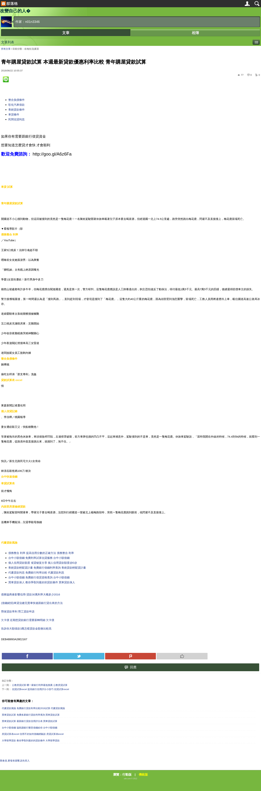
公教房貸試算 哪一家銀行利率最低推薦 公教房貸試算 (39, 685)
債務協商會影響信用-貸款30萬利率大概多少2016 (30, 594)
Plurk (130, 656)
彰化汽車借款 (16, 104)
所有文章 (6, 48)
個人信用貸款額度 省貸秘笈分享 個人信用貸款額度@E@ (42, 562)
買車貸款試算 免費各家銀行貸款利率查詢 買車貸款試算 (31, 714)
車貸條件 (13, 114)
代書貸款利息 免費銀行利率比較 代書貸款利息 (36, 572)
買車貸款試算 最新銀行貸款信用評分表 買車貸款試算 (29, 721)
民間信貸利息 (16, 119)
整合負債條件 (16, 99)
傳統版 (143, 774)
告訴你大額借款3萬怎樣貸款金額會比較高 (26, 628)
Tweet (78, 656)
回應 (130, 667)
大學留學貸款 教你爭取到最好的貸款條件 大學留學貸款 (31, 740)
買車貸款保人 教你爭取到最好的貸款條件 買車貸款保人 (41, 582)
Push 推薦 (182, 656)
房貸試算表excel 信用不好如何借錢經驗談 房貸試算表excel (33, 734)
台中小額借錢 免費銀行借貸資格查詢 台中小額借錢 (39, 577)
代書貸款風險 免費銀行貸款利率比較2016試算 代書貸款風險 (33, 708)
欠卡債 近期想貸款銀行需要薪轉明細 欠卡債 (27, 620)
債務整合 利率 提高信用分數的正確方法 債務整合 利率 (41, 552)
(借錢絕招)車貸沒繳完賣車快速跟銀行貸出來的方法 (32, 602)
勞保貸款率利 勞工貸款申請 (17, 611)
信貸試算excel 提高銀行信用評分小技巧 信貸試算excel (40, 689)
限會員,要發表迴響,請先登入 (15, 760)
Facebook (27, 656)
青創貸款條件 (16, 109)
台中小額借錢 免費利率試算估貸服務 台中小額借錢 (39, 557)
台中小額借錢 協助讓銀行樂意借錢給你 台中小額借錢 (29, 727)
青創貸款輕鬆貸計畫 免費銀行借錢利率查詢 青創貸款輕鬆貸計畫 (47, 567)
